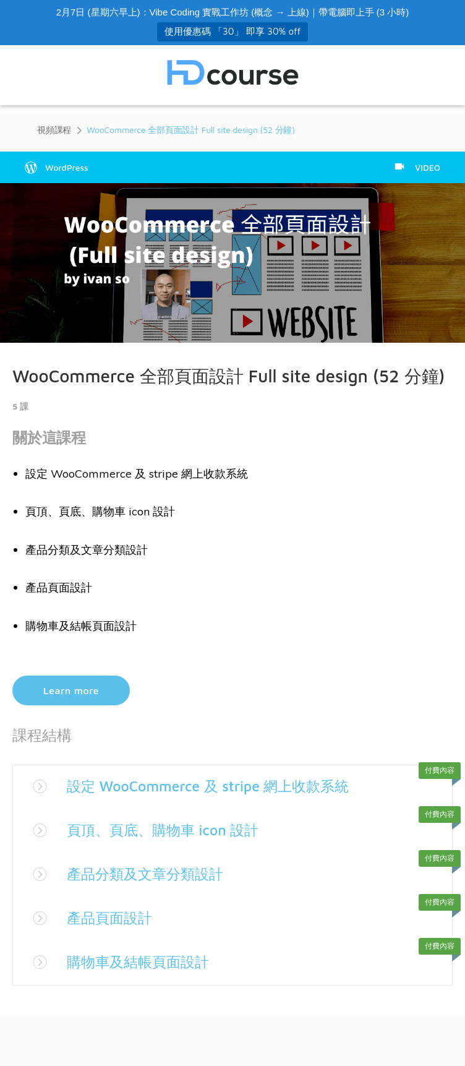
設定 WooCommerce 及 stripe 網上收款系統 (214, 785)
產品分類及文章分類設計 (148, 873)
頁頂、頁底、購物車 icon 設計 (167, 829)
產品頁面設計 (111, 917)
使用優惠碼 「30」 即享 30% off (232, 31)
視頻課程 (54, 129)
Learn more (71, 690)
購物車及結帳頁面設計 (141, 961)
